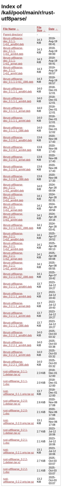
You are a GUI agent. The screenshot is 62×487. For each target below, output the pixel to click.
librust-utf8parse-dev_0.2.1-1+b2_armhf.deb (13, 265)
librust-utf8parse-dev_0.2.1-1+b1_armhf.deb (13, 217)
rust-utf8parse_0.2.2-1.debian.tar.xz (15, 461)
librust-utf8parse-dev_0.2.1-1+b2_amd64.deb (13, 236)
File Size (39, 29)
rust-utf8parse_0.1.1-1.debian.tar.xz (15, 373)
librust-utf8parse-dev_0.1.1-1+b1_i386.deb (18, 80)
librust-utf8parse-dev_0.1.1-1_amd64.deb (17, 90)
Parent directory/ (12, 34)
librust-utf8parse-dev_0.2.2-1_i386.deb (16, 363)
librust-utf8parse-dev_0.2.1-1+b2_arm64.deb (13, 246)
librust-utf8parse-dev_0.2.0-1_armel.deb (16, 158)
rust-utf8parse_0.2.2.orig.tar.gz (18, 480)
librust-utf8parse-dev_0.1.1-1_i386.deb (16, 129)
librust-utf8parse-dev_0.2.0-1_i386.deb (16, 178)
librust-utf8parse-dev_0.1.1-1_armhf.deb (16, 119)
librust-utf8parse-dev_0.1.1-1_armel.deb (16, 109)
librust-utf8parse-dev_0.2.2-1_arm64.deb (17, 344)
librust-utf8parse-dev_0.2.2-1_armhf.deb (16, 353)
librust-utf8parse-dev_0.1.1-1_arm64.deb (17, 100)
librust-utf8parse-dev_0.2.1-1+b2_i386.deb (18, 275)
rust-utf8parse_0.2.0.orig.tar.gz (18, 422)
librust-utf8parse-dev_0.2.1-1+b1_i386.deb (18, 226)
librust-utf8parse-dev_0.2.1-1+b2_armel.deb (13, 256)
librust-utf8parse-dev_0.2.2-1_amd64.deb (17, 334)
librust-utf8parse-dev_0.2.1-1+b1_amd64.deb (13, 187)
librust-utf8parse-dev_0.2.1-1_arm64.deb (17, 295)
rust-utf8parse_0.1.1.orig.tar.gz (18, 393)
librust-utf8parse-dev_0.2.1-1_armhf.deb (16, 314)
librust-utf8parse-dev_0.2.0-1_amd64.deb (17, 139)
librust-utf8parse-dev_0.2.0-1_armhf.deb (16, 168)
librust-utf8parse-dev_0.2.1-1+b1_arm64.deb (13, 197)
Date (51, 29)
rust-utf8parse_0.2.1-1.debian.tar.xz (15, 431)
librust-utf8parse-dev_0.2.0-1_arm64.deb (17, 149)
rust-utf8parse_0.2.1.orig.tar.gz (18, 451)
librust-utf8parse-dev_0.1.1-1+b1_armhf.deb (13, 70)
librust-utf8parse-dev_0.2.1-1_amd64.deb (17, 285)
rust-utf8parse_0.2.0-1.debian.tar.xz (15, 402)
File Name (9, 29)
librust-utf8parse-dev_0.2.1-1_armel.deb (16, 305)
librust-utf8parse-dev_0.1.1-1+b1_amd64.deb (13, 41)
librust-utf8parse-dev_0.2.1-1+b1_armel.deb (13, 207)
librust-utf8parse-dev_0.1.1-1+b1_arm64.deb (13, 51)
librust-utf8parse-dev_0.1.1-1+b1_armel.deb (13, 60)
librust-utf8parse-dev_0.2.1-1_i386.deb (16, 324)
